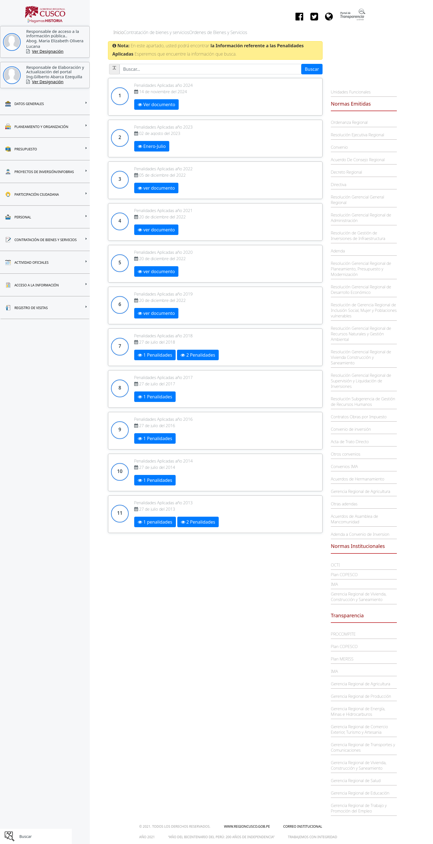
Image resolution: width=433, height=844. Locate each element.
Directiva (338, 184)
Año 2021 (147, 837)
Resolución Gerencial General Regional (357, 199)
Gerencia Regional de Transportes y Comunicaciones (363, 747)
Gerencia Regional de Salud (356, 780)
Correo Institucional (302, 826)
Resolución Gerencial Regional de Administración (361, 217)
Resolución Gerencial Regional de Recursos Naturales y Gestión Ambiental (361, 333)
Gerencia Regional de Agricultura (360, 491)
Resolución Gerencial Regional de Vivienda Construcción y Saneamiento (361, 357)
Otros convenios (345, 454)
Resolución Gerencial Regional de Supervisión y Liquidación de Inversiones (361, 380)
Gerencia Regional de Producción (361, 696)
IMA (334, 584)
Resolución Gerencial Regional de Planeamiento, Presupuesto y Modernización (361, 268)
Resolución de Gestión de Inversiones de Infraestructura (358, 235)
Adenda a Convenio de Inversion (360, 534)
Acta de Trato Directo (350, 441)
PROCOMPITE (343, 634)
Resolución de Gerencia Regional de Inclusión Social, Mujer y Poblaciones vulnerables (364, 310)
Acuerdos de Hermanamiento (357, 479)
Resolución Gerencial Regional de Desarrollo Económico (361, 289)
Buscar (312, 69)
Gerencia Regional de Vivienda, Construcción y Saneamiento (358, 596)
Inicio (118, 32)
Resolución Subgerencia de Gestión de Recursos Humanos (363, 401)
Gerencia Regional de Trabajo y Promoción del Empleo (359, 808)
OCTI (335, 565)
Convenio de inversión (351, 429)
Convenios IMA (344, 466)
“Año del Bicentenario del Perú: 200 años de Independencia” (221, 837)
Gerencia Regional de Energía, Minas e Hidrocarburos (358, 711)
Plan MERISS (342, 659)
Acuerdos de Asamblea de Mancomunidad (354, 518)
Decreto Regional (346, 172)
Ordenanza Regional (349, 122)
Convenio (339, 147)
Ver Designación (48, 51)
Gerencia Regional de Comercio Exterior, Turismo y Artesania (359, 729)
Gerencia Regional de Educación (360, 793)
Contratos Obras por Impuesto (359, 416)
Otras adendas (344, 503)
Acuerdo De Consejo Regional (358, 159)
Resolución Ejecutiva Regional (357, 134)
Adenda (338, 251)
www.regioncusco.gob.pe (247, 826)
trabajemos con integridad (312, 837)
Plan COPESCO (344, 574)
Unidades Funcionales (351, 92)
